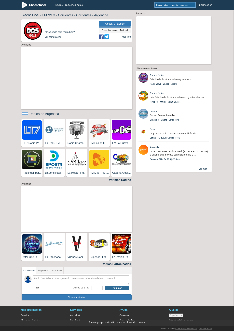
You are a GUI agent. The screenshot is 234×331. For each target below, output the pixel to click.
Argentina (101, 15)
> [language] (176, 315)
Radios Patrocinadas (116, 264)
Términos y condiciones (186, 329)
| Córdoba (165, 159)
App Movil (75, 315)
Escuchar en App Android (115, 30)
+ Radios (58, 5)
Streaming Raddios (30, 320)
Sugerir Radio (127, 320)
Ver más (203, 169)
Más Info (126, 36)
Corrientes (65, 15)
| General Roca (165, 138)
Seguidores (43, 270)
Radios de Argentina (44, 114)
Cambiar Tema (205, 329)
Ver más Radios (120, 180)
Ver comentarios (76, 297)
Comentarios (29, 270)
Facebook (75, 320)
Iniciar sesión (205, 5)
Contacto (124, 315)
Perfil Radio (57, 270)
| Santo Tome (164, 120)
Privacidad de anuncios (181, 320)
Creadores (26, 315)
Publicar (117, 288)
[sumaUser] (97, 288)
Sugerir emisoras (74, 5)
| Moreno (163, 84)
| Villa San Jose (165, 102)
